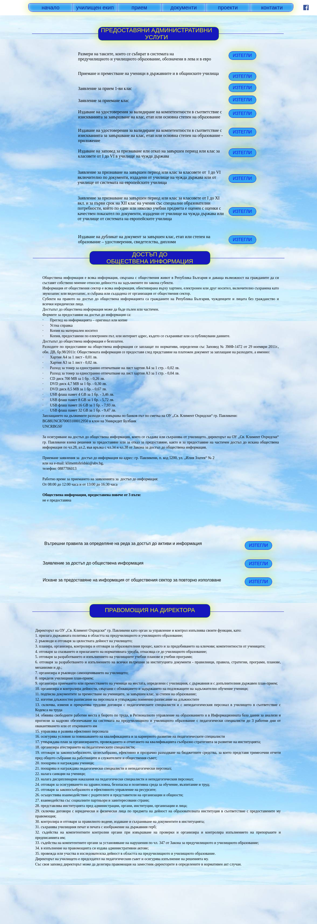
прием (139, 7)
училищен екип (95, 7)
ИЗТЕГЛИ (242, 211)
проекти (228, 7)
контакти (272, 7)
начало (50, 7)
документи (184, 7)
